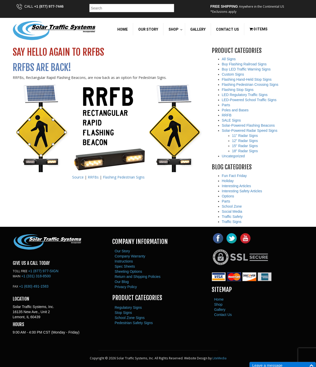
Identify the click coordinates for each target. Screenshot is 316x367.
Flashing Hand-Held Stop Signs (247, 79)
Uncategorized (233, 156)
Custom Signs (233, 74)
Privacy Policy (126, 287)
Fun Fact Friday (234, 176)
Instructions (124, 261)
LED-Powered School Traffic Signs (249, 100)
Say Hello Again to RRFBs (58, 52)
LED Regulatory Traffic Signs (245, 95)
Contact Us (223, 315)
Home (219, 299)
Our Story (122, 251)
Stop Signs (123, 313)
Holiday (228, 181)
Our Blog (122, 282)
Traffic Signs (232, 222)
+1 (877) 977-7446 (49, 6)
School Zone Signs (130, 318)
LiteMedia (219, 358)
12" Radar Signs (245, 141)
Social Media (232, 211)
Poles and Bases (235, 110)
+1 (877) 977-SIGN (43, 271)
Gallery (219, 309)
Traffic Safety (232, 217)
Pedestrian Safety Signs (134, 323)
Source (78, 177)
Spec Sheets (125, 266)
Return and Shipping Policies (138, 277)
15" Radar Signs (245, 146)
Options (228, 196)
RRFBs (93, 177)
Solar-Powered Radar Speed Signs (249, 130)
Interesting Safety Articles (242, 191)
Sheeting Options (128, 271)
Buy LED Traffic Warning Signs (246, 69)
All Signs (229, 59)
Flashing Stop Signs (238, 90)
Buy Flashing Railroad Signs (244, 64)
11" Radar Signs (245, 136)
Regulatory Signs (128, 307)
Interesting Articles (236, 186)
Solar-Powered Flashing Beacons (248, 125)
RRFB (227, 115)
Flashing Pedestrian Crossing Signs (250, 84)
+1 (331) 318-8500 (36, 276)
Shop (218, 304)
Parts (226, 105)
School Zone (232, 206)
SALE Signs (231, 120)
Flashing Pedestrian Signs (124, 177)
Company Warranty (130, 256)
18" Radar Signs (245, 151)
